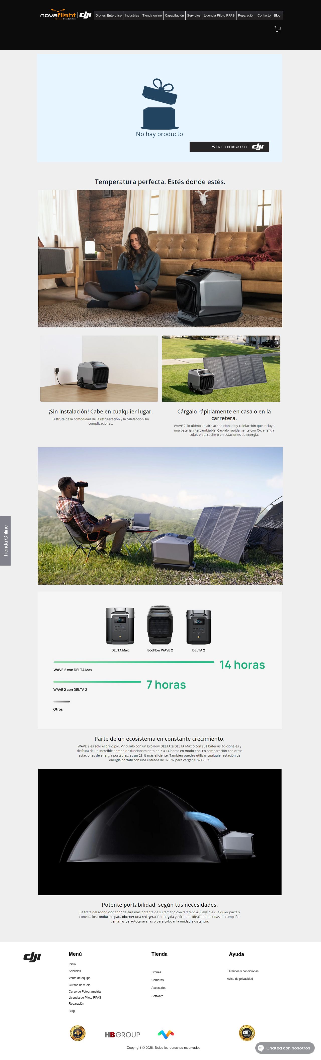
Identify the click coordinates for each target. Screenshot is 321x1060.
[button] (108, 15)
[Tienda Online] (5, 540)
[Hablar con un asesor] (229, 147)
